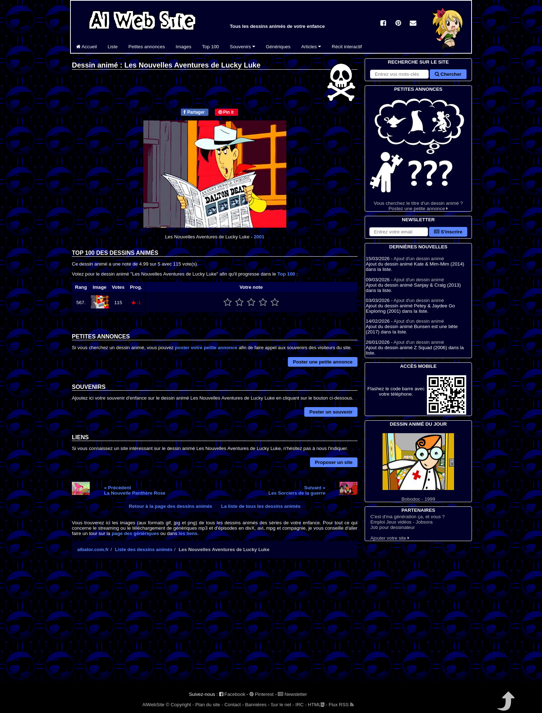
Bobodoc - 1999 (418, 467)
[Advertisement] (215, 626)
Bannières (255, 704)
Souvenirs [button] (242, 46)
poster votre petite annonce (206, 347)
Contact (233, 704)
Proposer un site (334, 462)
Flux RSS (341, 704)
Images (183, 46)
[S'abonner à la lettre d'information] (398, 231)
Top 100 (210, 46)
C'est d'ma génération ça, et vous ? (407, 516)
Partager (194, 112)
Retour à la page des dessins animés (170, 506)
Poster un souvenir (331, 412)
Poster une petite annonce (323, 362)
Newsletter (292, 694)
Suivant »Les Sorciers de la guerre (296, 490)
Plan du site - (209, 704)
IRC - (300, 704)
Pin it (226, 112)
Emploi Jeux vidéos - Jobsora (401, 522)
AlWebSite (153, 704)
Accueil (86, 46)
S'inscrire (448, 231)
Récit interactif (347, 46)
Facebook (232, 694)
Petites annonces (146, 46)
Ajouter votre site (389, 538)
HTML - (317, 704)
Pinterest (262, 694)
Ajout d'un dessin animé (419, 258)
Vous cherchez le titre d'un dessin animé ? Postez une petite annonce (418, 152)
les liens (188, 533)
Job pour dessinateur (392, 527)
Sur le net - (282, 704)
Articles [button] (311, 46)
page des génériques (135, 533)
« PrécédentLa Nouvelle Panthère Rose (135, 490)
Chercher (448, 74)
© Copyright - (180, 704)
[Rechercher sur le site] (399, 74)
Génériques (278, 46)
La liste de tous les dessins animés (261, 506)
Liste (113, 46)
